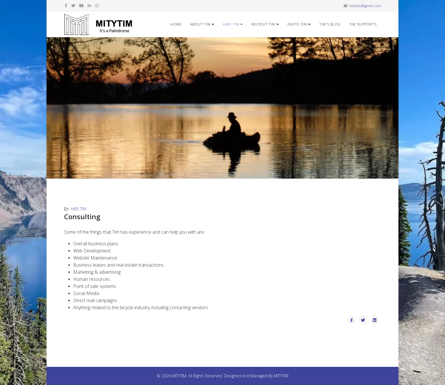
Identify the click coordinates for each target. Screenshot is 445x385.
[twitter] (73, 5)
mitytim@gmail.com (365, 5)
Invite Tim (297, 24)
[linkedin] (89, 5)
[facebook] (66, 5)
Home (176, 24)
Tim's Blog (330, 24)
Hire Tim (231, 24)
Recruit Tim (263, 24)
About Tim (200, 24)
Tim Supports (363, 24)
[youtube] (81, 5)
